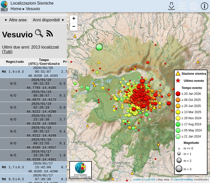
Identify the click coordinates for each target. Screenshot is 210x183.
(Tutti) (7, 52)
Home (16, 9)
